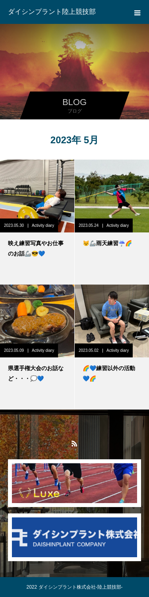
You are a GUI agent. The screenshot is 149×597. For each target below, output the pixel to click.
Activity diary (43, 225)
